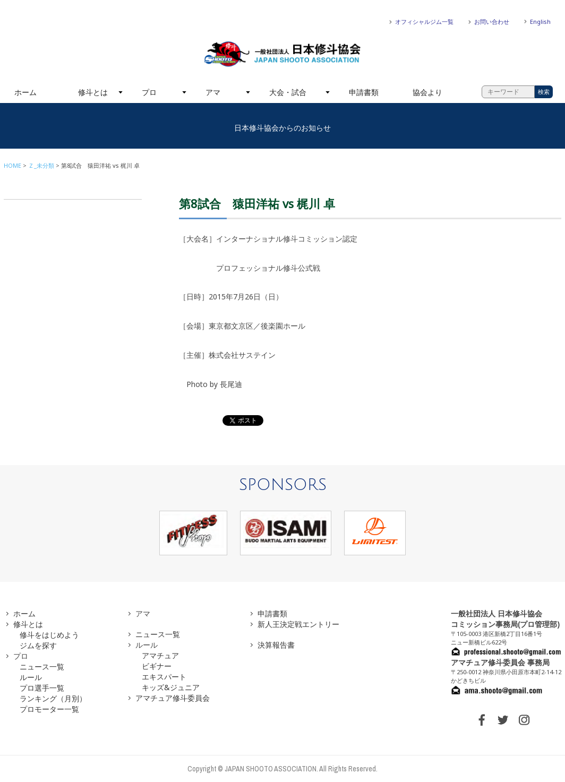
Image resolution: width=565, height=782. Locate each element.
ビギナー (157, 666)
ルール (31, 677)
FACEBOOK (481, 719)
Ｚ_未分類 (41, 165)
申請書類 (364, 92)
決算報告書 (276, 645)
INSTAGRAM (524, 719)
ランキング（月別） (53, 698)
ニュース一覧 (42, 666)
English (540, 21)
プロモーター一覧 (49, 709)
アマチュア (160, 655)
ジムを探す (38, 645)
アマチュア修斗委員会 (172, 698)
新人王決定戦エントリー (298, 624)
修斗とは (93, 92)
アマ (213, 92)
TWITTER (502, 719)
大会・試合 (287, 92)
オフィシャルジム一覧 (424, 21)
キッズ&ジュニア (171, 687)
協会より (427, 92)
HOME (12, 165)
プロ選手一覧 (42, 688)
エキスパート (164, 677)
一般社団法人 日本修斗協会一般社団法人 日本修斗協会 (282, 54)
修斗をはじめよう (49, 635)
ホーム (25, 92)
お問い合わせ (491, 21)
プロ (149, 92)
